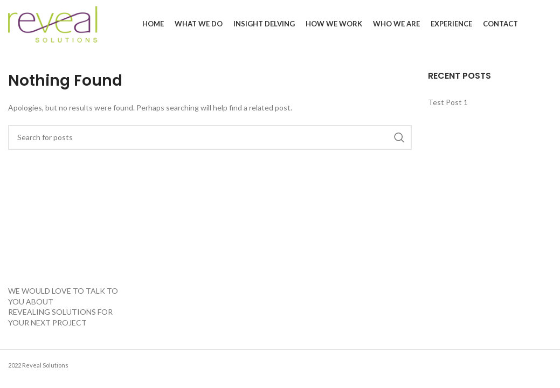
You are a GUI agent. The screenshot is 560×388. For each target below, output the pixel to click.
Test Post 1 (448, 102)
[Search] (210, 137)
